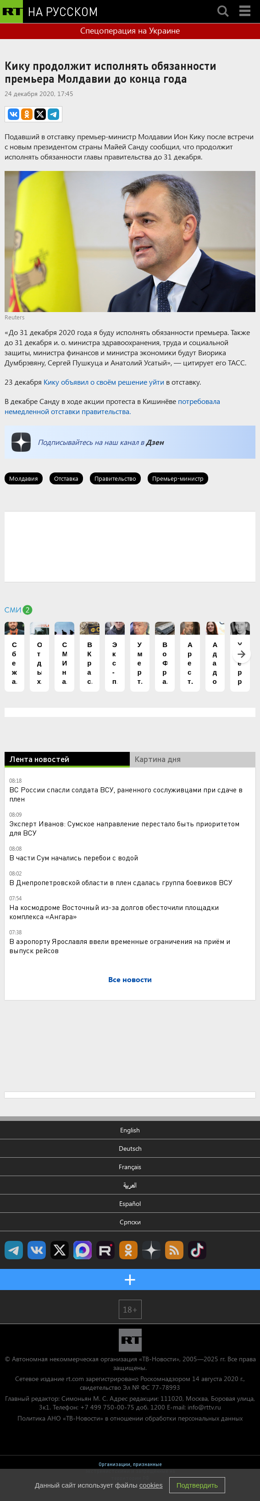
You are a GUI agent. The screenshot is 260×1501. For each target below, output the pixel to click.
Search (222, 3)
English (130, 1130)
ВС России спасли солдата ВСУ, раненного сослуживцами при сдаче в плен (126, 794)
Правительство (115, 478)
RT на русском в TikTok (197, 1250)
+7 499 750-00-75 (107, 1407)
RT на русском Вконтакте (37, 1250)
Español (130, 1203)
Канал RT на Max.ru (82, 1250)
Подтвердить (197, 1485)
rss (174, 1250)
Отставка (66, 478)
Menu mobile (245, 3)
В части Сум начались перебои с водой (73, 857)
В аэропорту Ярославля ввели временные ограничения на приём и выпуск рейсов (119, 945)
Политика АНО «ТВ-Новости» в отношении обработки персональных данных (130, 1418)
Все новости (130, 979)
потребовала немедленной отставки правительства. (112, 406)
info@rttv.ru (204, 1407)
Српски (130, 1221)
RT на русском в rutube (105, 1250)
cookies (151, 1485)
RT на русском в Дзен (151, 1250)
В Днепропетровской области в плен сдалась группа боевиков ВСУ (120, 882)
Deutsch (130, 1148)
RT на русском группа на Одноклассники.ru (128, 1250)
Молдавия (23, 478)
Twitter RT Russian (59, 1250)
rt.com (75, 1378)
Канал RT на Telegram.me (14, 1250)
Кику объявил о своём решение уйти (104, 382)
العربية (130, 1185)
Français (130, 1166)
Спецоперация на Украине (130, 30)
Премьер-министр (178, 478)
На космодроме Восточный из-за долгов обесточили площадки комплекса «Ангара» (114, 911)
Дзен (155, 442)
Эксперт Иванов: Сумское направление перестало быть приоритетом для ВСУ (124, 828)
